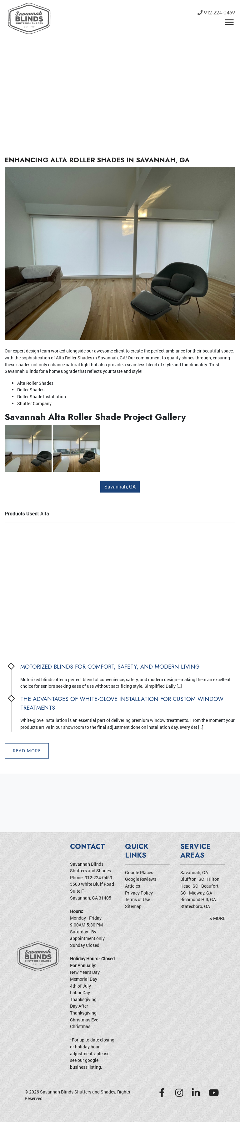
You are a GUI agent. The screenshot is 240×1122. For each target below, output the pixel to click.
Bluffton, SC (192, 879)
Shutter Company (34, 403)
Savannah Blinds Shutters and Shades (77, 1092)
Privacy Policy (139, 893)
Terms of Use (137, 899)
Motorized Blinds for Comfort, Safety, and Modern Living (110, 666)
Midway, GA (200, 893)
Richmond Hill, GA (198, 899)
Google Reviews (140, 879)
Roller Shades (78, 358)
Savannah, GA (120, 486)
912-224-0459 (216, 12)
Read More (27, 751)
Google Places (139, 872)
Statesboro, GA (195, 906)
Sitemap (133, 906)
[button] (18, 70)
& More (217, 918)
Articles (132, 886)
